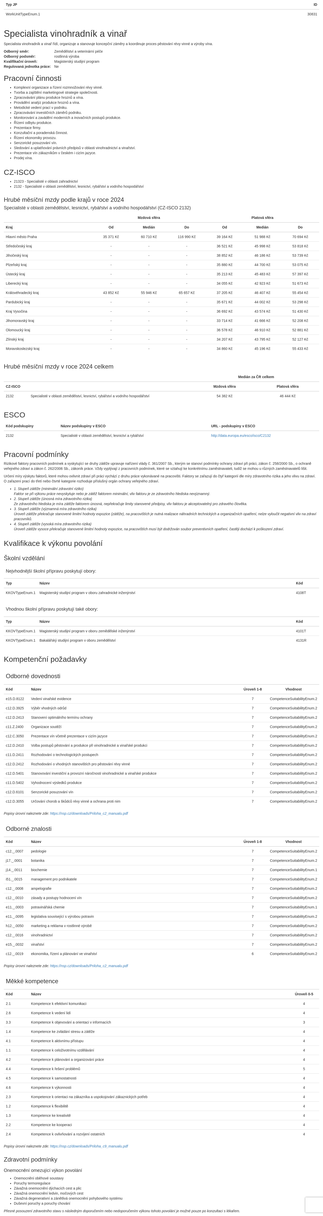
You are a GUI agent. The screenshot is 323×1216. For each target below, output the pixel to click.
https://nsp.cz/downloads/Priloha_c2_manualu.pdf (89, 813)
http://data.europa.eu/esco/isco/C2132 (241, 436)
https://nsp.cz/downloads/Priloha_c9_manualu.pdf (89, 1146)
